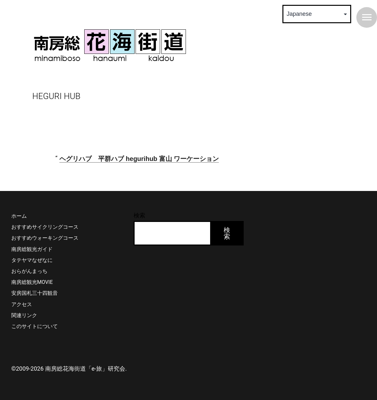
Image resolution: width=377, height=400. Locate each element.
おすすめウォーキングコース (44, 238)
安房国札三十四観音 (34, 293)
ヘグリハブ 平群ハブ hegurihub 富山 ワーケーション (139, 158)
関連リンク (24, 315)
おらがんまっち (29, 271)
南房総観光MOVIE (32, 282)
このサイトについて (34, 326)
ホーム (19, 216)
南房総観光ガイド (32, 249)
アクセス (21, 304)
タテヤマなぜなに (32, 260)
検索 (139, 215)
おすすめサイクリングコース (44, 227)
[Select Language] (316, 14)
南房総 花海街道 (109, 45)
